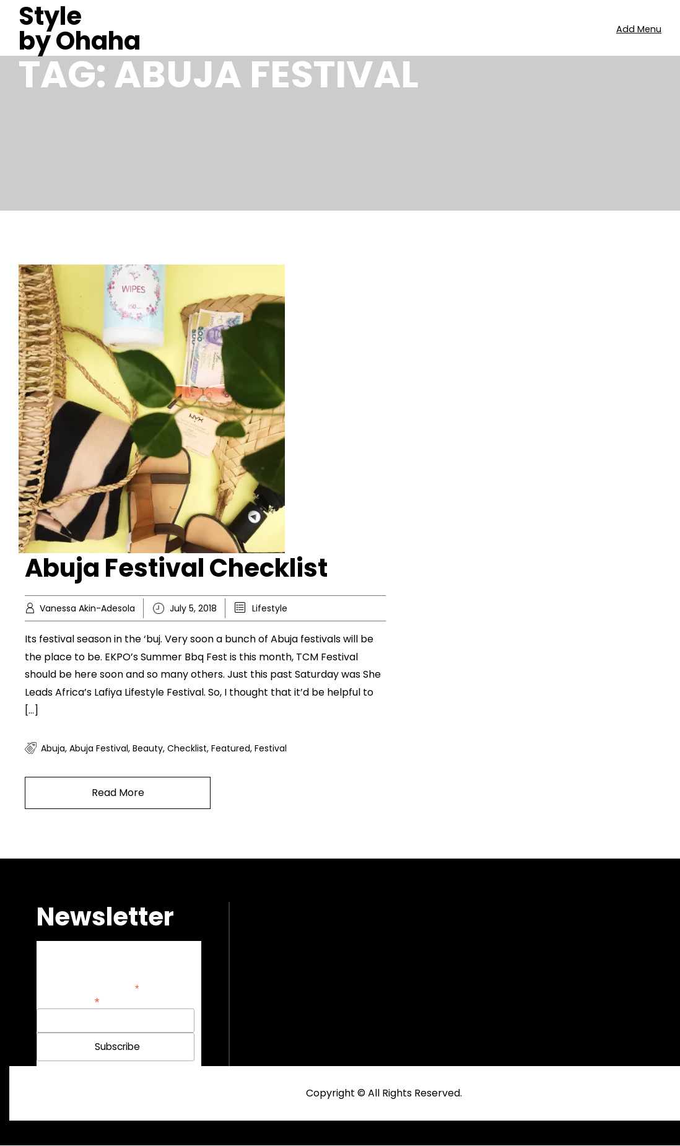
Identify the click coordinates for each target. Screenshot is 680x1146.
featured (230, 748)
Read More (118, 792)
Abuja (53, 748)
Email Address (68, 1001)
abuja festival (98, 748)
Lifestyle (269, 608)
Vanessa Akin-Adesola (87, 608)
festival (271, 748)
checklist (187, 748)
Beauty (148, 748)
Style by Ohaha (80, 28)
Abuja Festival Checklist (176, 568)
